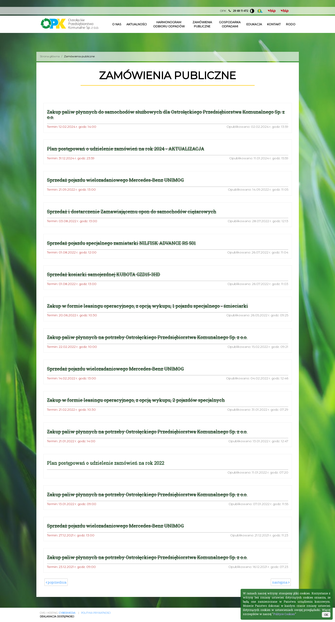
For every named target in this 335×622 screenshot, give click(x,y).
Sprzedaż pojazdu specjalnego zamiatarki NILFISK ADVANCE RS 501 (121, 243)
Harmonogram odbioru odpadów (169, 24)
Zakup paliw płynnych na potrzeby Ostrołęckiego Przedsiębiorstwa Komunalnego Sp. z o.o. (147, 337)
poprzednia (56, 582)
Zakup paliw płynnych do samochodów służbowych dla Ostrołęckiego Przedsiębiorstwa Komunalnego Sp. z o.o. (166, 114)
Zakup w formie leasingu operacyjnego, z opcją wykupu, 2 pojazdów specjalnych (136, 400)
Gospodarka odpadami (230, 24)
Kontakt (274, 24)
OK (326, 614)
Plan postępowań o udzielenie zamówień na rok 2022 (105, 463)
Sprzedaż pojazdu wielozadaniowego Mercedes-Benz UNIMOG (115, 180)
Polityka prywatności (96, 612)
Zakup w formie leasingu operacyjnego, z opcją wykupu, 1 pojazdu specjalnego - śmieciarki (147, 306)
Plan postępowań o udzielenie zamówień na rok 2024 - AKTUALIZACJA (125, 149)
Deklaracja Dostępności (57, 616)
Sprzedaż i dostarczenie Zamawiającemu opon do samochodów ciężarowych (131, 212)
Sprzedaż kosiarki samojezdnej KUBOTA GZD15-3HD (103, 275)
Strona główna (50, 56)
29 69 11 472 (240, 10)
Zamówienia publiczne (202, 24)
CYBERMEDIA (67, 612)
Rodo (290, 24)
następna (280, 582)
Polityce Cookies (284, 614)
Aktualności (136, 24)
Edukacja (254, 24)
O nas (116, 24)
